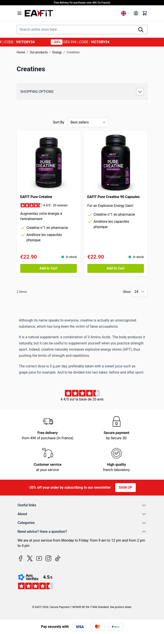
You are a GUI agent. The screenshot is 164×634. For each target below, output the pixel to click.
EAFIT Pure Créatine (36, 197)
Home (21, 52)
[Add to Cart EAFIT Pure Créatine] (48, 268)
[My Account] (136, 13)
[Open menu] (19, 13)
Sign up (125, 487)
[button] (82, 91)
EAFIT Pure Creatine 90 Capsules (113, 197)
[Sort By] (88, 122)
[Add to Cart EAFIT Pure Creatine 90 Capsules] (115, 268)
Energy (57, 52)
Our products (39, 52)
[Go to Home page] (71, 13)
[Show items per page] (139, 292)
